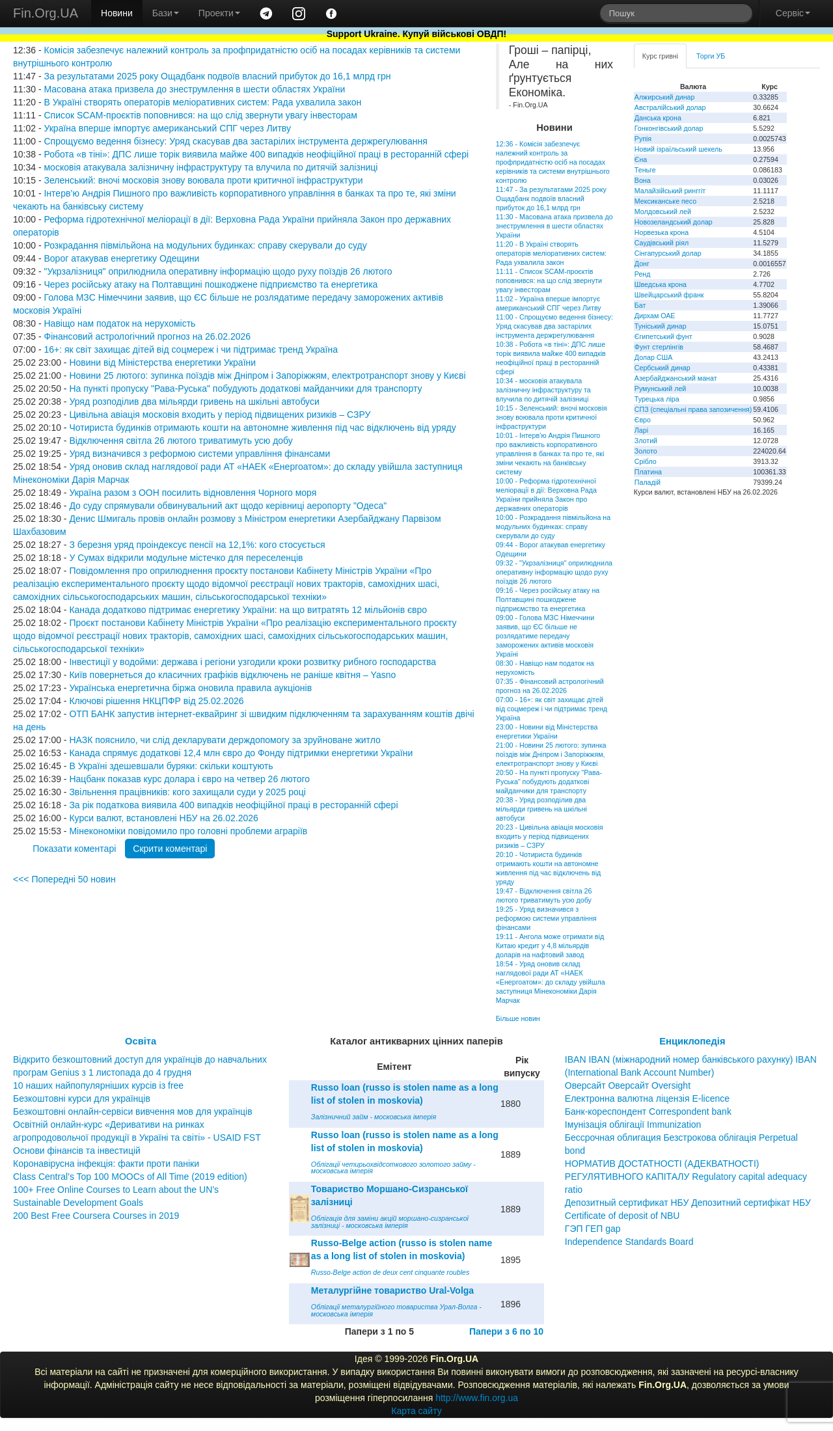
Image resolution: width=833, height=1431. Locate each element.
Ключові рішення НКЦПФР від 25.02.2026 (156, 701)
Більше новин (518, 1018)
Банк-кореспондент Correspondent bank (648, 1111)
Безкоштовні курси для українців (81, 1098)
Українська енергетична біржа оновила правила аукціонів (190, 688)
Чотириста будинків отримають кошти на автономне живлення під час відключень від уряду (262, 427)
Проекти (219, 13)
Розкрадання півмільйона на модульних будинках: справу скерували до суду (205, 245)
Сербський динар (662, 368)
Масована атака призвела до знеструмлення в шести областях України (194, 89)
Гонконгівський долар (669, 128)
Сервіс (793, 13)
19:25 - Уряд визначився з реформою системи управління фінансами (546, 918)
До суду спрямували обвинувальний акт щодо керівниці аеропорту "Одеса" (228, 505)
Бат (640, 305)
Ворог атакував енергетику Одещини (121, 258)
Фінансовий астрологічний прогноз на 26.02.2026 (147, 336)
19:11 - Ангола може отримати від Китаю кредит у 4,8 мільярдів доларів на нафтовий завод (550, 946)
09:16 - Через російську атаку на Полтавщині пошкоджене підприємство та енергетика (547, 599)
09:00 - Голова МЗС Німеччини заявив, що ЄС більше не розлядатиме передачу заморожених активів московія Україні (545, 636)
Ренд (643, 274)
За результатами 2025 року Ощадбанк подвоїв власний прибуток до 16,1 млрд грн (217, 76)
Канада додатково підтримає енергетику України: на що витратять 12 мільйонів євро (248, 610)
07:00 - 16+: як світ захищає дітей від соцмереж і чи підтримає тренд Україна (551, 709)
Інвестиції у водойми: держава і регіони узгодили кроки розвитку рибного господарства (252, 662)
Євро (643, 420)
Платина (648, 472)
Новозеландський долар (674, 222)
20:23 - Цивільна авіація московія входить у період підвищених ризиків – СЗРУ (549, 836)
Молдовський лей (663, 211)
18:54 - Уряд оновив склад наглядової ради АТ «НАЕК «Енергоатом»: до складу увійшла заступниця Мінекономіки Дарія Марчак (550, 982)
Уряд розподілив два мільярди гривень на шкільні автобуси (194, 401)
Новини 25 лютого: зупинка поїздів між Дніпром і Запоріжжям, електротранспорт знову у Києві (267, 375)
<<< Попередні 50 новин (64, 879)
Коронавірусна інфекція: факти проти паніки (106, 1163)
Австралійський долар (670, 107)
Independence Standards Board (629, 1241)
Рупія (643, 139)
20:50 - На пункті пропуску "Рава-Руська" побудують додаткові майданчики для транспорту (549, 782)
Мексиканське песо (665, 201)
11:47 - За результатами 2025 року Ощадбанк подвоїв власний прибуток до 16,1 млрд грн (551, 198)
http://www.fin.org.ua (476, 1398)
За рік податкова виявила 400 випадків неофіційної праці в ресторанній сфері (233, 805)
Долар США (654, 357)
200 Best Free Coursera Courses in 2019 (96, 1215)
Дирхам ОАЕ (655, 316)
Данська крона (658, 118)
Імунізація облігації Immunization (633, 1124)
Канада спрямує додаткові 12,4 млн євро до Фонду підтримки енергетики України (241, 753)
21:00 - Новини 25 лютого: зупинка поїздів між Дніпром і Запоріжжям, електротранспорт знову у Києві (551, 754)
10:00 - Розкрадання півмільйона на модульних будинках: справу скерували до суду (553, 526)
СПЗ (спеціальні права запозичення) (693, 409)
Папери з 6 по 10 (506, 1331)
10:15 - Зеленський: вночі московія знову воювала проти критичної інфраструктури (551, 417)
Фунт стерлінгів (659, 347)
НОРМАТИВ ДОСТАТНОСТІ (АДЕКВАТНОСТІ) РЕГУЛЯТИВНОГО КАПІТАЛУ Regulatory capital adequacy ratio (686, 1176)
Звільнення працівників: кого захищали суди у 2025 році (187, 792)
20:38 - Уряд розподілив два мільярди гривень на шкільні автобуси (541, 809)
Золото (646, 451)
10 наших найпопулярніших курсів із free (98, 1085)
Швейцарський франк (669, 295)
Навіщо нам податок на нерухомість (119, 323)
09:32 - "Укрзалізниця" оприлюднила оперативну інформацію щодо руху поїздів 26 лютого (554, 572)
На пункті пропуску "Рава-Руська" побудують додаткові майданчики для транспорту (245, 388)
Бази (165, 13)
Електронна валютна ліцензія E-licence (647, 1098)
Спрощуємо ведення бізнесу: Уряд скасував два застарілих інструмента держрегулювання (235, 141)
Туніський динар (661, 326)
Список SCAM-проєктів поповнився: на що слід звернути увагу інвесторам (200, 115)
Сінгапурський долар (668, 253)
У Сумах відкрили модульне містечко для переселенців (186, 557)
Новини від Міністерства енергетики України (162, 362)
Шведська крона (661, 284)
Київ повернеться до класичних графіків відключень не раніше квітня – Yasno (232, 675)
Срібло (646, 461)
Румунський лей (660, 388)
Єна (641, 159)
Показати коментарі (74, 848)
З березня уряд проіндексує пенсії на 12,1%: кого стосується (197, 544)
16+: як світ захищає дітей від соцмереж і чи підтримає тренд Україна (191, 349)
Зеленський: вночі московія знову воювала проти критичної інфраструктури (203, 180)
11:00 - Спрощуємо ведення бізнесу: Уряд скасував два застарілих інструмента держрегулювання (554, 326)
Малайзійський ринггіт (670, 191)
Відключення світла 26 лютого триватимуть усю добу (180, 440)
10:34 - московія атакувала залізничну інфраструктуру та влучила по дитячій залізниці (543, 390)
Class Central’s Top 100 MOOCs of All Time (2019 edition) (130, 1176)
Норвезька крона (662, 232)
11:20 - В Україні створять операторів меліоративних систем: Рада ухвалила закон (551, 253)
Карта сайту (416, 1411)
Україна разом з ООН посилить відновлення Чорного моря (192, 492)
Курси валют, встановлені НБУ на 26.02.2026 (163, 818)
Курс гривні (660, 56)
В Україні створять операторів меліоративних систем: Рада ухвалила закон (202, 102)
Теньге (645, 170)
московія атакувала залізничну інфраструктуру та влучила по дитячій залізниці (210, 167)
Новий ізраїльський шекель (678, 149)
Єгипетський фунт (663, 336)
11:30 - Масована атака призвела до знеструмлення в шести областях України (554, 226)
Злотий (646, 440)
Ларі (641, 430)
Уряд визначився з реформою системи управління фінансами (199, 453)
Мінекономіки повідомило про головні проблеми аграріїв (188, 831)
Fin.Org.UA (45, 13)
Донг (642, 263)
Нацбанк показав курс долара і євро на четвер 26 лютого (189, 779)
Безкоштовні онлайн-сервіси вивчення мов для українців (133, 1111)
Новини (117, 13)
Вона (643, 180)
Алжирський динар (665, 97)
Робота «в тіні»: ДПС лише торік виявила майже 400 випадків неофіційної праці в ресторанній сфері (256, 154)
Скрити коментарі (170, 848)
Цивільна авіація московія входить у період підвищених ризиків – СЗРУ (219, 414)
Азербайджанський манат (676, 378)
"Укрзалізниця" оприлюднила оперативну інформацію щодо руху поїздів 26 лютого (218, 271)
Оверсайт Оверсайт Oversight (627, 1085)
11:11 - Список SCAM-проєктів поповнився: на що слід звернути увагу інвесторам (549, 280)
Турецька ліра (657, 399)
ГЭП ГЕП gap (593, 1228)
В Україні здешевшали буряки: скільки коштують (171, 766)
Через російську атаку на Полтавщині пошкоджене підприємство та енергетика (210, 284)
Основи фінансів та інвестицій (77, 1150)
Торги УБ (710, 56)
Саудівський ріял (662, 243)
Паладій (648, 482)
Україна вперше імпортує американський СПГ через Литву (167, 128)
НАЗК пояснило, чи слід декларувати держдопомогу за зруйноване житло (224, 740)
